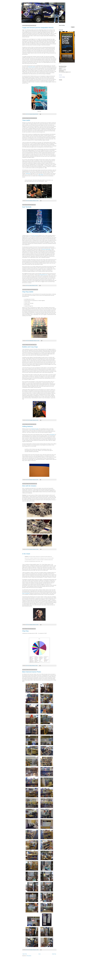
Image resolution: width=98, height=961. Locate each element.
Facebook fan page (34, 428)
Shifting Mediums (27, 426)
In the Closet (26, 554)
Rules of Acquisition (25, 593)
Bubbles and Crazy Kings (30, 347)
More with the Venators (29, 486)
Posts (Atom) (29, 955)
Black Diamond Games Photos (31, 672)
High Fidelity (41, 174)
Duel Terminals (26, 207)
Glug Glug (25, 631)
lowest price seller (31, 66)
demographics (52, 434)
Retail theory (28, 173)
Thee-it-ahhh (26, 120)
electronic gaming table (46, 249)
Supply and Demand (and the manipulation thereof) (37, 27)
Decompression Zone (43, 274)
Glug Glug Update (27, 292)
